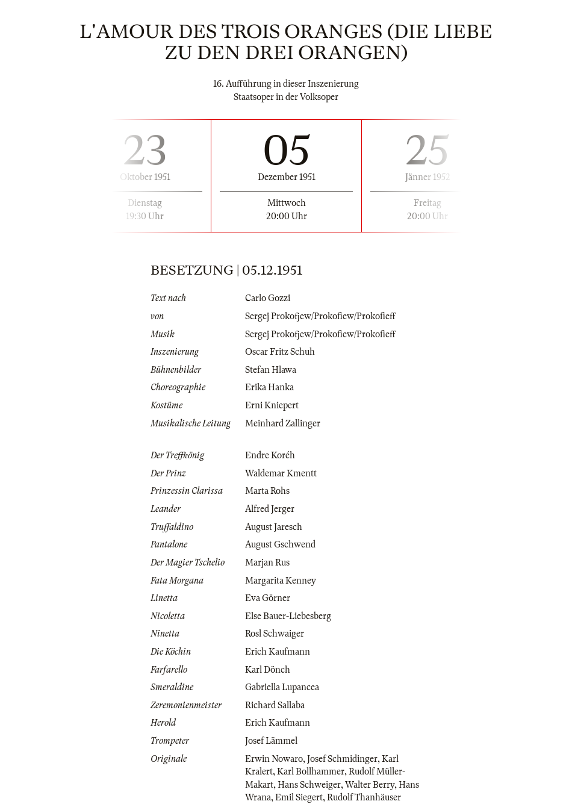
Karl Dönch (267, 670)
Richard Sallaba (275, 705)
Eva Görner (267, 598)
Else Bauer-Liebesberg (288, 616)
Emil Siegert (299, 797)
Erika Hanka (269, 387)
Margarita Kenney (280, 580)
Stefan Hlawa (270, 370)
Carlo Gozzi (267, 298)
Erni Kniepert (272, 405)
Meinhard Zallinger (282, 423)
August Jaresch (273, 527)
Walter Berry (369, 785)
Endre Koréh (270, 455)
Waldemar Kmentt (281, 473)
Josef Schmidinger (342, 759)
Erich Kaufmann (277, 651)
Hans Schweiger (309, 785)
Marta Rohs (267, 491)
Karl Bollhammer (310, 771)
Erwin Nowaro (274, 759)
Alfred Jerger (269, 509)
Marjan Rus (267, 562)
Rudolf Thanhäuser (364, 797)
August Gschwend (280, 544)
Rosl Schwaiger (274, 633)
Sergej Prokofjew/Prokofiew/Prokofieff (320, 316)
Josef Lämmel (271, 741)
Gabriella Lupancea (282, 687)
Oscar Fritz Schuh (280, 352)
